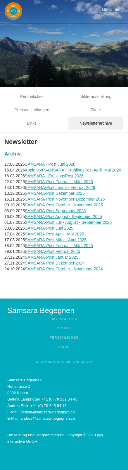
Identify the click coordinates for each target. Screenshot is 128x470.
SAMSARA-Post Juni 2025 (49, 228)
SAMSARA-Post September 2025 (55, 210)
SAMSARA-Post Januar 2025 (51, 257)
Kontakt (64, 328)
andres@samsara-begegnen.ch (47, 418)
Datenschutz (64, 319)
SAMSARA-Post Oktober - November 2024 (64, 269)
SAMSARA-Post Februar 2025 (52, 251)
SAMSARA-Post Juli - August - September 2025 (68, 222)
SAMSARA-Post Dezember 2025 (55, 193)
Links (32, 123)
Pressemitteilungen (31, 110)
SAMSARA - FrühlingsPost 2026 (54, 176)
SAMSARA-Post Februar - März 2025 (59, 245)
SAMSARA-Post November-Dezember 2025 (65, 199)
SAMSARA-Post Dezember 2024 (55, 263)
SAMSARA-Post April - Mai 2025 (54, 234)
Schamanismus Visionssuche (63, 362)
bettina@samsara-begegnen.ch (47, 412)
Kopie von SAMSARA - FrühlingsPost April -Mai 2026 (73, 170)
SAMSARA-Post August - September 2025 (63, 216)
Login (64, 347)
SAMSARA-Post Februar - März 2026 (59, 181)
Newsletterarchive (95, 123)
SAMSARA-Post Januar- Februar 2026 (60, 187)
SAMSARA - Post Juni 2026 (50, 164)
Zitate (96, 110)
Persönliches (32, 96)
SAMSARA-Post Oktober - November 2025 (64, 205)
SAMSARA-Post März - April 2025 (56, 239)
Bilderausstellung (96, 96)
